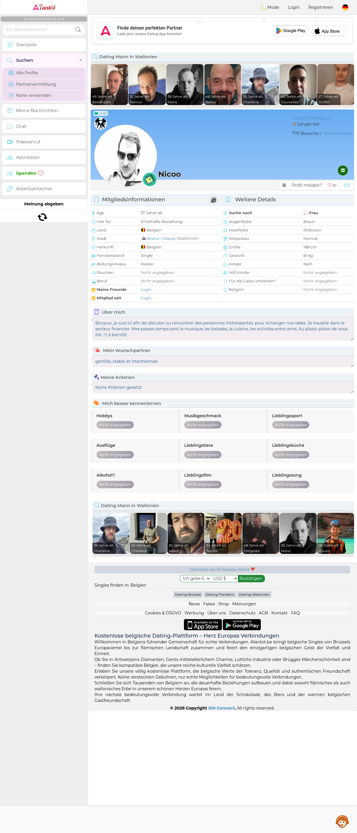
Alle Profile (23, 73)
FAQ (295, 735)
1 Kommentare (337, 133)
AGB (263, 735)
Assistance (342, 821)
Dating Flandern (220, 716)
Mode (270, 7)
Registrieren (320, 7)
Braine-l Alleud (161, 238)
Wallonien (188, 238)
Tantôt (44, 7)
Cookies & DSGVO (163, 735)
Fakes (209, 726)
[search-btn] (78, 30)
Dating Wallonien (254, 716)
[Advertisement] (222, 31)
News (194, 726)
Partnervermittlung (32, 84)
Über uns (216, 735)
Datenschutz (242, 735)
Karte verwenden (29, 95)
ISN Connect (221, 830)
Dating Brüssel (188, 716)
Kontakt (279, 735)
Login (294, 7)
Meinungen (244, 726)
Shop (223, 726)
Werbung (194, 735)
